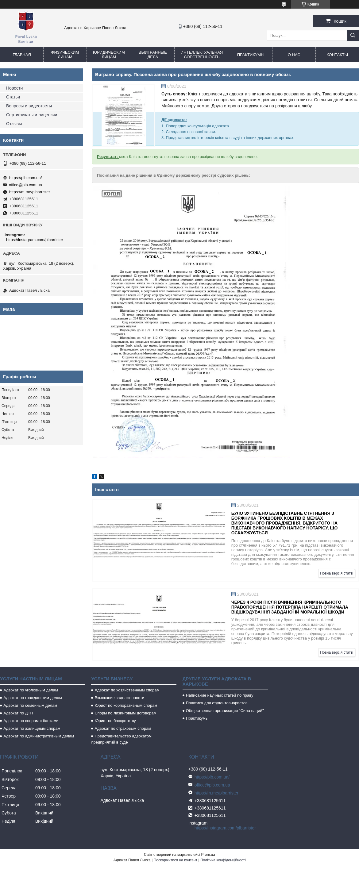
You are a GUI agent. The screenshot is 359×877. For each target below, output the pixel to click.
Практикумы (250, 54)
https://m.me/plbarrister (29, 192)
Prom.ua (208, 854)
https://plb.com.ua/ (25, 177)
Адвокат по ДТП (18, 713)
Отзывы (14, 123)
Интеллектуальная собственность (202, 54)
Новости (14, 88)
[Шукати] (353, 35)
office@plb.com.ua (25, 185)
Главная (22, 54)
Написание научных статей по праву (219, 695)
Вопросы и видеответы (29, 105)
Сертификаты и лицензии (31, 114)
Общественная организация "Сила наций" (225, 710)
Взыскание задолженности (119, 697)
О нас (294, 54)
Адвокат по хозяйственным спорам (127, 690)
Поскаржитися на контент (175, 860)
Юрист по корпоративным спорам (126, 705)
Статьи (13, 96)
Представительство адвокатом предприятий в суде (121, 739)
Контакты (337, 54)
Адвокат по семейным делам (30, 705)
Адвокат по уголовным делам (30, 690)
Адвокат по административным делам (38, 736)
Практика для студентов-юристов (217, 703)
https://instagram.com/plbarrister (34, 239)
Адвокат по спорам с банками (30, 720)
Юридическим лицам (109, 54)
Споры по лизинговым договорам (125, 713)
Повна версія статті (336, 573)
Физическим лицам (65, 54)
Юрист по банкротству (115, 720)
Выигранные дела (153, 54)
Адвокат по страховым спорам (123, 728)
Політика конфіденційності (223, 860)
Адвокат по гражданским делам (32, 697)
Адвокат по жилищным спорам (31, 728)
